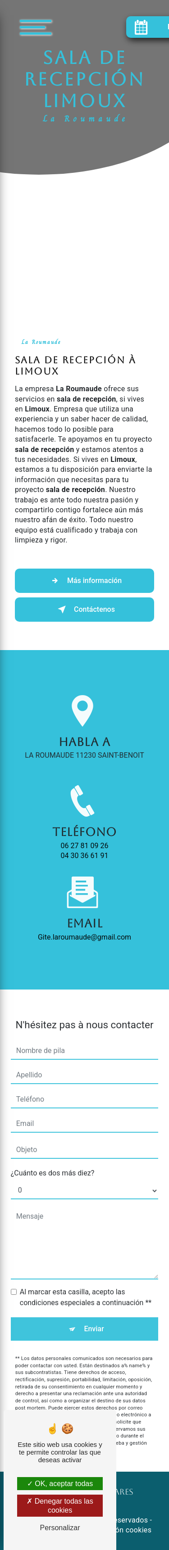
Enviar (94, 1318)
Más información (84, 580)
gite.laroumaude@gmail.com (84, 926)
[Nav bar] (63, 27)
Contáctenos (84, 609)
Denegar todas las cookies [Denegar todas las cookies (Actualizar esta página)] (60, 1505)
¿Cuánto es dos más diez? (52, 1162)
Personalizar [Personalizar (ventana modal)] (60, 1528)
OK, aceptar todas (60, 1483)
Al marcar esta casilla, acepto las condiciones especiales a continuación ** (85, 1286)
